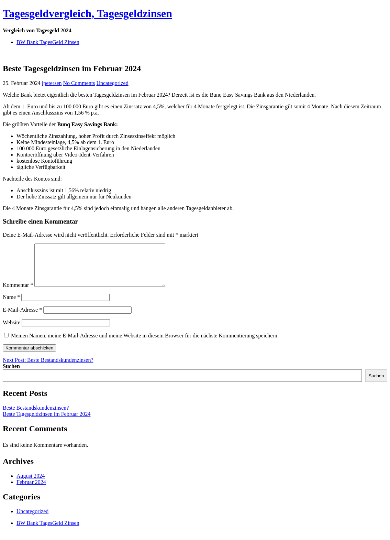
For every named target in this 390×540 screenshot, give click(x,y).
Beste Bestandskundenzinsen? (36, 416)
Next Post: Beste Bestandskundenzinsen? (48, 368)
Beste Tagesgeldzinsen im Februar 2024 (46, 422)
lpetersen (52, 83)
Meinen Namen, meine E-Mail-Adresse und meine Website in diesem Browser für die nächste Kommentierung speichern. (145, 344)
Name (11, 305)
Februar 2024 (31, 490)
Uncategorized (112, 83)
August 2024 (30, 484)
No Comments (79, 83)
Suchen (11, 374)
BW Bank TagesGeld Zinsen (47, 42)
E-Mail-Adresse (22, 318)
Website (11, 331)
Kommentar (18, 293)
